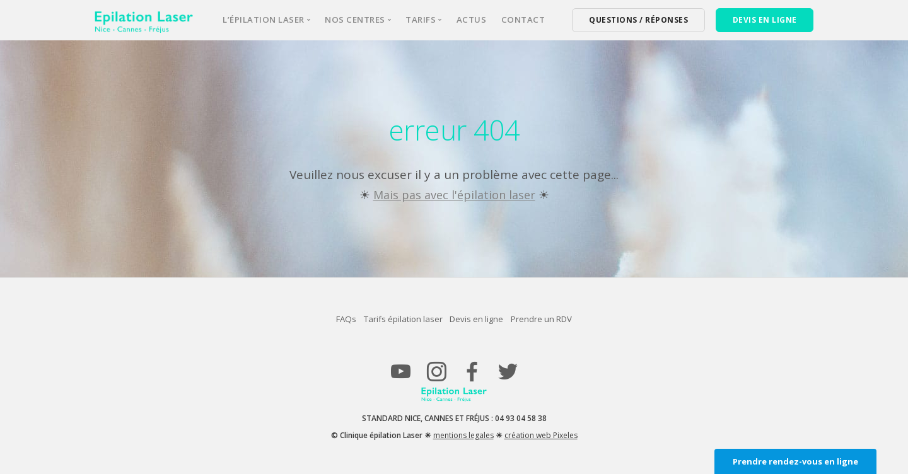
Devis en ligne (483, 319)
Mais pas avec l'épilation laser (454, 194)
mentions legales (463, 434)
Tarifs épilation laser (395, 319)
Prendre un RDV (563, 319)
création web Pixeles (541, 434)
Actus (472, 19)
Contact (523, 19)
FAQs (324, 319)
